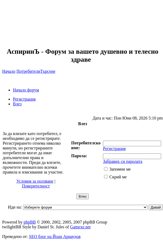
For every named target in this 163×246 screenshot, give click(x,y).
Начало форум (26, 90)
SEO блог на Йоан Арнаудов (55, 236)
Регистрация (24, 99)
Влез (17, 104)
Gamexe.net (80, 227)
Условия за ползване (34, 181)
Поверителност (36, 186)
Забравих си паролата (122, 161)
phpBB (30, 222)
